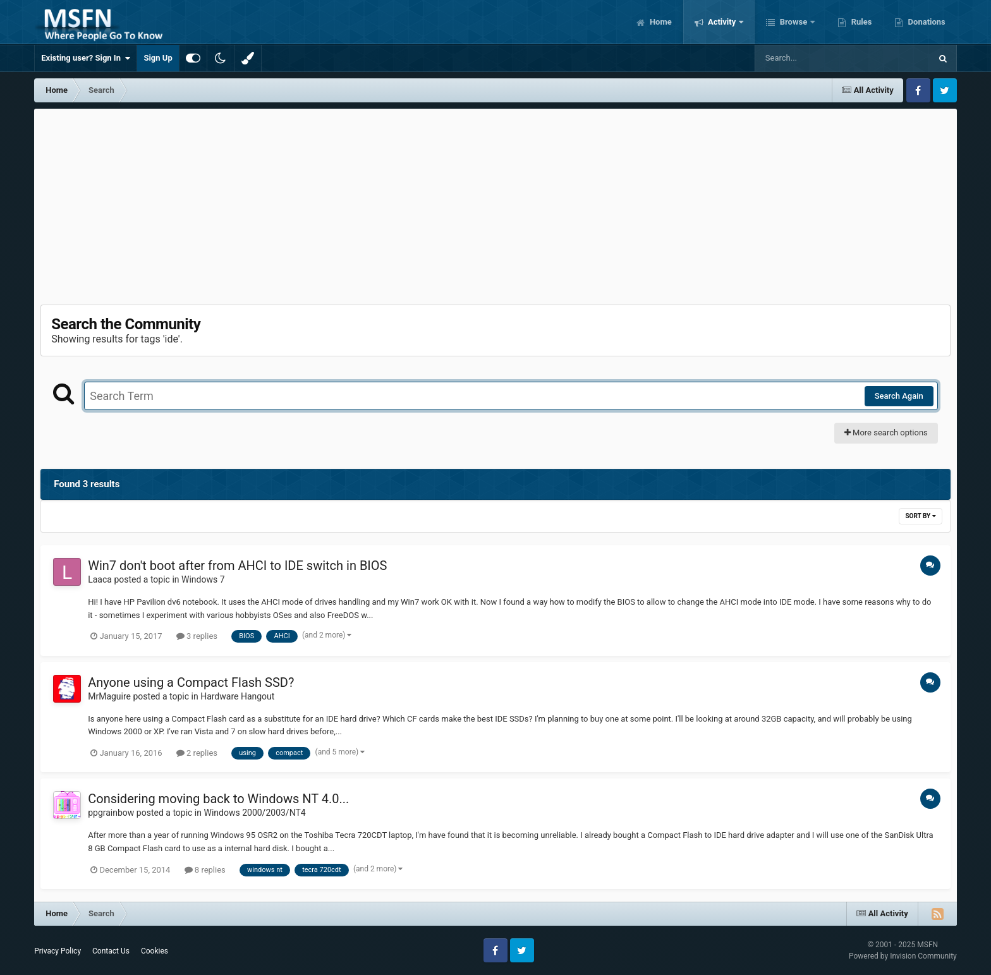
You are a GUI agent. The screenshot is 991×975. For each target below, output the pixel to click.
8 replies (205, 870)
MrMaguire (109, 696)
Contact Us (111, 951)
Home (660, 22)
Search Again (899, 396)
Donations (925, 22)
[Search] (810, 58)
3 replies (196, 636)
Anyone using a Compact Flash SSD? (191, 682)
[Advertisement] (495, 203)
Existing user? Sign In (85, 58)
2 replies (196, 753)
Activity (722, 22)
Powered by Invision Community (903, 956)
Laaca (100, 579)
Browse (793, 22)
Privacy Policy (57, 951)
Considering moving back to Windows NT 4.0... (218, 798)
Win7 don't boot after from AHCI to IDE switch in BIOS (237, 565)
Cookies (154, 951)
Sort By (920, 515)
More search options (886, 432)
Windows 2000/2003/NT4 (254, 813)
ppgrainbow (111, 813)
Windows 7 (203, 579)
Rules (860, 22)
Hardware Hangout (237, 696)
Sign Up (157, 58)
